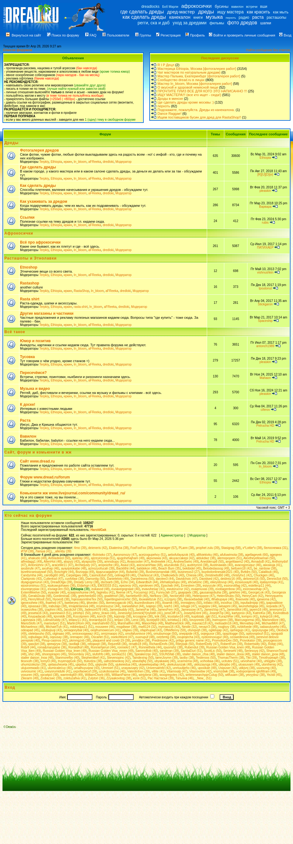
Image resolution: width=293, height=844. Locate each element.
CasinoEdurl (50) (101, 575)
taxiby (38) (187, 657)
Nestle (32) (189, 626)
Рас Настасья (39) (161, 678)
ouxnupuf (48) (145, 637)
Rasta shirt (29, 299)
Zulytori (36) (96, 678)
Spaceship (265, 321)
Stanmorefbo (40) (67, 657)
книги (198, 17)
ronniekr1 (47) (127, 647)
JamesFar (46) (145, 609)
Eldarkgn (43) (86, 585)
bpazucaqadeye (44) (110, 572)
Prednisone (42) (163, 640)
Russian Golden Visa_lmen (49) (65, 650)
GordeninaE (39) (64, 596)
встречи (251, 6)
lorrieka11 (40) (177, 620)
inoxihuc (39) (230, 602)
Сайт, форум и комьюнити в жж (38, 452)
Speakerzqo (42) (145, 654)
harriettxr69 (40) (137, 596)
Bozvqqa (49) (85, 572)
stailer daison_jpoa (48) (268, 654)
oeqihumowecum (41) (105, 630)
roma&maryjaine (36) (52, 647)
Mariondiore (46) (273, 620)
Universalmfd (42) (158, 668)
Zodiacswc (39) (51, 678)
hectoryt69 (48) (180, 596)
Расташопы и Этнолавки (30, 258)
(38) (80, 589)
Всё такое (14, 332)
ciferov (265, 409)
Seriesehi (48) (233, 650)
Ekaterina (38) (119, 548)
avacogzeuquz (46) (248, 565)
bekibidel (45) (192, 568)
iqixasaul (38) (37, 606)
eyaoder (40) (57, 592)
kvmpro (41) (250, 616)
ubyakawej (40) (165, 661)
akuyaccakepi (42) (181, 558)
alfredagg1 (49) (31, 561)
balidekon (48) (146, 568)
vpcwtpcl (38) (49, 675)
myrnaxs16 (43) (169, 626)
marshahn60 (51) (104, 623)
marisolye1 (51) (54, 623)
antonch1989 (265, 346)
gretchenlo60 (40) (90, 596)
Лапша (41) (44, 551)
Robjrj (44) (275, 644)
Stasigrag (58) (231, 548)
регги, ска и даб (153, 22)
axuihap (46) (50, 568)
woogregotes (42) (172, 675)
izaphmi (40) (53, 609)
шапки (265, 23)
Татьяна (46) (185, 678)
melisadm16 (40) (226, 623)
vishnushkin (265, 272)
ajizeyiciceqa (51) (103, 558)
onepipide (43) (189, 633)
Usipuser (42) (227, 668)
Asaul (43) (128, 565)
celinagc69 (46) (125, 575)
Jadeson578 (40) (96, 609)
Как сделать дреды (38, 185)
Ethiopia (56, 161)
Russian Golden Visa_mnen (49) (110, 650)
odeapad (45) (30, 630)
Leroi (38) (138, 620)
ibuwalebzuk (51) (151, 599)
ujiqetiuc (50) (84, 664)
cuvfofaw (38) (74, 578)
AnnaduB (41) (261, 561)
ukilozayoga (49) (205, 664)
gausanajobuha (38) (213, 592)
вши (263, 6)
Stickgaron (265, 304)
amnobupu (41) (115, 561)
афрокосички (196, 6)
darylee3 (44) (165, 578)
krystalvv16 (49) (179, 616)
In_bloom (80, 161)
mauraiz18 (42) (202, 623)
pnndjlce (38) (141, 640)
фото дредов (242, 22)
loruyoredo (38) (200, 620)
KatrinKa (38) (262, 613)
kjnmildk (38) (63, 616)
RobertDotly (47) (207, 644)
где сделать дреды (142, 11)
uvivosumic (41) (32, 671)
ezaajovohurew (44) (81, 592)
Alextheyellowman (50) (259, 558)
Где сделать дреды (38, 167)
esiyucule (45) (212, 585)
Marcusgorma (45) (248, 620)
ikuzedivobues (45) (147, 602)
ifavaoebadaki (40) (197, 599)
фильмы (217, 23)
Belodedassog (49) (216, 568)
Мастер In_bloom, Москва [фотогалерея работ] (194, 83)
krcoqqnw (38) (143, 616)
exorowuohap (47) (255, 589)
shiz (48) (34, 654)
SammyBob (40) (146, 650)
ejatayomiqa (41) (271, 582)
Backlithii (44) (125, 568)
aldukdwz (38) (206, 558)
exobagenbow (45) (228, 589)
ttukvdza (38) (93, 661)
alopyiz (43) (72, 561)
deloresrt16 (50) (254, 578)
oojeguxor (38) (211, 633)
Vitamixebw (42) (200, 671)
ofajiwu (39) (130, 630)
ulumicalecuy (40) (60, 668)
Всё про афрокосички (40, 242)
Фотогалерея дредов (39, 150)
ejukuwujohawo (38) (62, 585)
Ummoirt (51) (110, 668)
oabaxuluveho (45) (273, 626)
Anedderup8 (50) (212, 561)
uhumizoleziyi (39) (33, 664)
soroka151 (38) (122, 654)
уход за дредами (189, 22)
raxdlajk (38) (77, 644)
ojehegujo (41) (240, 630)
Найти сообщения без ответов (268, 50)
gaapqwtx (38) (188, 592)
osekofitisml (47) (122, 637)
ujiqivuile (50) (104, 664)
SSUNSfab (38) (170, 654)
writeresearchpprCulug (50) (204, 675)
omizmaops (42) (112, 633)
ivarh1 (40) (171, 606)
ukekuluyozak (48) (179, 664)
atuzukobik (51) (174, 565)
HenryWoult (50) (39, 599)
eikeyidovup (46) (221, 582)
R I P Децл (165, 65)
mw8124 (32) (147, 626)
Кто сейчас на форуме (28, 515)
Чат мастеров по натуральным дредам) (188, 72)
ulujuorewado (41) (33, 668)
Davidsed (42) (209, 578)
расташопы (276, 17)
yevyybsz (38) (255, 675)
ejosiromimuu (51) (33, 585)
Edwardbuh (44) (147, 582)
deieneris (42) (97, 548)
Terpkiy (44, 161)
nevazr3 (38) (207, 626)
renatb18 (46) (138, 644)
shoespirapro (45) (54, 654)
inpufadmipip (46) (253, 602)
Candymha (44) (31, 575)
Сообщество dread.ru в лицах (180, 80)
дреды (206, 12)
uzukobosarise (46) (112, 671)
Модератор (123, 161)
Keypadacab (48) (40, 616)
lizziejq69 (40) (156, 620)
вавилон (237, 6)
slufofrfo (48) (101, 654)
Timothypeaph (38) (272, 657)
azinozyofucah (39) (101, 568)
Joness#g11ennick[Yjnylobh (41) (140, 613)
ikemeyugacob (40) (119, 602)
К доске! (27, 404)
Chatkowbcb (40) (172, 575)
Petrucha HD (265, 425)
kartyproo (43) (241, 613)
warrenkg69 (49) (71, 675)
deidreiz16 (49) (231, 578)
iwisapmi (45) (228, 606)
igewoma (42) (266, 599)
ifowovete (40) (245, 599)
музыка (214, 17)
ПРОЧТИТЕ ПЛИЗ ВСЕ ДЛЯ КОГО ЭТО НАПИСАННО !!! (202, 91)
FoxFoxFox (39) (141, 548)
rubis (265, 222)
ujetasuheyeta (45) (61, 664)
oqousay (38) (59, 637)
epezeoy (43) (128, 585)
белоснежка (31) (276, 548)
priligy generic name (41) (193, 640)
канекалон (180, 17)
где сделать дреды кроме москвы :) (185, 102)
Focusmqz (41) (144, 592)
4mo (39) (80, 548)
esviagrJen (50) (58, 589)
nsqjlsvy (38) (227, 626)
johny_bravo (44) (104, 613)
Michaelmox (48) (32, 626)
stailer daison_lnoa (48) (37, 657)
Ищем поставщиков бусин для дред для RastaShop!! (199, 117)
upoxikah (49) (207, 668)
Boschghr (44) (64, 572)
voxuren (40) (29, 675)
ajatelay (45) (80, 558)
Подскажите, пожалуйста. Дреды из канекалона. (196, 110)
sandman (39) (169, 650)
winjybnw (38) (148, 675)
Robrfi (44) (28, 647)
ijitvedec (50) (95, 602)
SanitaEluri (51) (191, 650)
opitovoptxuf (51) (258, 633)
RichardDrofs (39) (161, 644)
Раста (25, 420)
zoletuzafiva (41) (74, 678)
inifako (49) (211, 602)
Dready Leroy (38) (86, 582)
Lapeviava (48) (31, 620)
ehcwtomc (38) (198, 582)
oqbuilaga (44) (38, 637)
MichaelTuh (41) (57, 626)
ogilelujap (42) (218, 630)
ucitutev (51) (230, 661)
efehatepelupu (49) (173, 582)
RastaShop (81, 291)
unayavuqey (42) (133, 668)
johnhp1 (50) (82, 613)
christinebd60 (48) (217, 575)
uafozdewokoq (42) (117, 661)
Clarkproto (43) (31, 578)
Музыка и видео (35, 388)
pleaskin (265, 190)
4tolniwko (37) (102, 554)
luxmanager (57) (165, 548)
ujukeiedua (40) (126, 664)
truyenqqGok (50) (70, 661)
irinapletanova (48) (82, 606)
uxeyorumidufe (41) (58, 671)
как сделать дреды (144, 17)
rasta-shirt (80, 306)
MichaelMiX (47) (273, 623)
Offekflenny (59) (175, 630)
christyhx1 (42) (241, 575)
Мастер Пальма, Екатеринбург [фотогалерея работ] (198, 76)
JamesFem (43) (168, 609)
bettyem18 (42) (241, 568)
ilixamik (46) (170, 602)
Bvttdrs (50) (249, 572)
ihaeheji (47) (54, 602)
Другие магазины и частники (46, 313)
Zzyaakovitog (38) (118, 678)
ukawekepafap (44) (151, 664)
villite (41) (158, 671)
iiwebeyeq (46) (75, 602)
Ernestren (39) (191, 585)
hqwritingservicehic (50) (120, 599)
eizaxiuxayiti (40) (246, 582)
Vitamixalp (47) (177, 671)
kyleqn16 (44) (269, 616)
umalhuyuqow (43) (87, 668)
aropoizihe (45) (108, 565)
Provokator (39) (250, 640)
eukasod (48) (101, 589)
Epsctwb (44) (170, 585)
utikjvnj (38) (247, 668)
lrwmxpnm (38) (222, 620)
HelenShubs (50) (228, 596)
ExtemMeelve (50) (33, 592)
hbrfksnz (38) (159, 596)
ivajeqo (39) (154, 606)
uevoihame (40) (251, 661)
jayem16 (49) (259, 609)
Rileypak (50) (185, 644)
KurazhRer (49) (229, 616)
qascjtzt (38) (36, 644)
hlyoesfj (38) (61, 599)
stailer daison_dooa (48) (233, 654)
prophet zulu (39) (208, 548)
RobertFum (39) (232, 644)
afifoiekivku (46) (207, 554)
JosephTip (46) (219, 613)
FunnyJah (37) (166, 592)
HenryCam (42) (252, 596)
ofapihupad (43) (151, 630)
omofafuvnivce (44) (138, 633)
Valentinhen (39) (138, 671)
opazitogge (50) (233, 633)
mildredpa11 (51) (82, 626)
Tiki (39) (251, 657)
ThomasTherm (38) (230, 657)
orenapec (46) (79, 637)
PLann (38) (186, 548)
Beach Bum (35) (169, 568)
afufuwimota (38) (231, 554)
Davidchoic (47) (186, 578)
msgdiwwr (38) (126, 626)
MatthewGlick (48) (177, 623)
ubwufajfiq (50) (142, 661)
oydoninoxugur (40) (214, 637)
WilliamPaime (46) (124, 675)
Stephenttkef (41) (93, 657)
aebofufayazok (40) (181, 554)
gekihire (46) (238, 592)
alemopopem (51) (229, 558)
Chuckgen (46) (264, 575)
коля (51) (139, 678)
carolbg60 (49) (54, 575)
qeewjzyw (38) (57, 644)
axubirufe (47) (30, 568)
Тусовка (27, 357)
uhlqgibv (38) (273, 661)
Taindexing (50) (142, 657)
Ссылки (27, 217)
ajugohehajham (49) (131, 558)
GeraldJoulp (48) (39, 596)
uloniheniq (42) (272, 664)
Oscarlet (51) (100, 637)
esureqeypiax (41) (33, 589)
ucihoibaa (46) (210, 661)
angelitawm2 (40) (238, 561)
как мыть (280, 12)
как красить (258, 11)
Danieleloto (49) (118, 578)
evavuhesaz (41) (153, 589)
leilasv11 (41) (78, 620)
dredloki (108, 161)
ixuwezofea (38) (32, 609)
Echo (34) (127, 582)
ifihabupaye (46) (222, 599)
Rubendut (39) (195, 647)
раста (258, 17)
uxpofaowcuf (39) (85, 671)
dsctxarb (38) (110, 582)
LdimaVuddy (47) (55, 620)
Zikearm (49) (30, 678)
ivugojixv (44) (207, 606)
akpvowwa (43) (156, 558)
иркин (68, 161)
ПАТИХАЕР (265, 247)
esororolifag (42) (235, 585)
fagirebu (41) (105, 592)
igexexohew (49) (32, 602)
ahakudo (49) (37, 558)
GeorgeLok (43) (259, 592)
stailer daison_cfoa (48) (198, 654)
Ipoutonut (265, 288)
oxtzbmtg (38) (166, 637)
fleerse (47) (124, 592)
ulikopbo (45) (228, 664)
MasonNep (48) (152, 623)
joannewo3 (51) (60, 613)
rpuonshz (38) (173, 647)
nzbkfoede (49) (247, 626)
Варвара (265, 206)
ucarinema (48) (187, 661)
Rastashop (29, 283)
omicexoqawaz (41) (85, 633)
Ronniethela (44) (150, 647)
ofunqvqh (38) (197, 630)
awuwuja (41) (272, 565)
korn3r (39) (104, 616)
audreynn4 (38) (197, 565)
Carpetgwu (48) (77, 575)
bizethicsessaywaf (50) (36, 572)
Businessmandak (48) (161, 572)
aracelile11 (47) (62, 565)
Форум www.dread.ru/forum (45, 477)
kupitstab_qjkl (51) (204, 616)
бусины (222, 6)
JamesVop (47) (214, 609)
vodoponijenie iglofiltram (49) (256, 671)
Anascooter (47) (138, 561)
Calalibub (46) (268, 572)
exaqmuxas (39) (202, 589)
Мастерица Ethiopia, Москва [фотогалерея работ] (196, 68)
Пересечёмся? (33, 373)
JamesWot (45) (237, 609)
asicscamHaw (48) (149, 565)
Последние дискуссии (220, 58)
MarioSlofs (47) (31, 623)
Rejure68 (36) (117, 644)
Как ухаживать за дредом (43, 201)
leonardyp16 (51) (101, 620)
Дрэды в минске (170, 98)
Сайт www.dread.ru (37, 461)
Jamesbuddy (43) (122, 609)
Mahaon (265, 378)
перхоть (231, 17)
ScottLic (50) (212, 650)
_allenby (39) (62, 551)
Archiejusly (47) (86, 565)
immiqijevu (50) (191, 602)
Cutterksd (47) (53, 578)
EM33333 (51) (107, 585)
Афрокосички (18, 233)
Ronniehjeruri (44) (103, 647)
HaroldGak (99, 529)
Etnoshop (28, 267)
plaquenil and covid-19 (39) (112, 640)
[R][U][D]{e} (265, 174)
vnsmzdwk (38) (223, 671)
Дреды (11, 143)
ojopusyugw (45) (263, 630)
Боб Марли (170, 6)
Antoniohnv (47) (39, 565)
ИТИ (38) (27, 551)
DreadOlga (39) (61, 582)
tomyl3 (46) (48, 661)
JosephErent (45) (196, 613)
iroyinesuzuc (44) (108, 606)
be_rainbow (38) (265, 568)
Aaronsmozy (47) (125, 554)
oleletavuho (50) (39, 633)
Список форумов (17, 50)
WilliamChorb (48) (97, 675)
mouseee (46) (105, 626)
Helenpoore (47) (203, 596)
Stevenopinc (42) (119, 657)
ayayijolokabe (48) (73, 568)
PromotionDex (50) (225, 640)
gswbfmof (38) (114, 596)
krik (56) (160, 616)
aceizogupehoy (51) (152, 554)
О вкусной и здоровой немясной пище (187, 87)
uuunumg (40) (266, 668)
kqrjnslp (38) (123, 616)
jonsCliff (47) (173, 613)
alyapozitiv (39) (92, 561)
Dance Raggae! (169, 113)
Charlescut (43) (148, 575)
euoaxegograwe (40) (126, 589)
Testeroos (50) (206, 657)
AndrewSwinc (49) (186, 561)
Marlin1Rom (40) (78, 623)
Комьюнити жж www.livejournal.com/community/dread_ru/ (72, 493)
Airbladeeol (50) (59, 558)
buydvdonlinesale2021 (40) (220, 572)
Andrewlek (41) (161, 561)
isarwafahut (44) (133, 606)
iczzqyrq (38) (173, 599)
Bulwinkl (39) (135, 572)
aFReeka (94, 161)
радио (244, 17)
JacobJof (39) (73, 609)
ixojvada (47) (275, 606)
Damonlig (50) (95, 578)
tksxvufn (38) (30, 661)
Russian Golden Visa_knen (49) (228, 647)
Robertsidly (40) (255, 644)
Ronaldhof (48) (78, 647)
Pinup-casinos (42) (54, 640)
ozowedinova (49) (242, 637)
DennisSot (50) (277, 578)
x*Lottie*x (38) (252, 548)
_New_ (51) (203, 678)
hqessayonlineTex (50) (87, 599)
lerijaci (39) (122, 620)
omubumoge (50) (165, 633)
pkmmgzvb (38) (80, 640)
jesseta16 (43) (38, 613)
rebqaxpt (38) (96, 644)
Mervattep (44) (250, 623)
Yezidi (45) (274, 675)
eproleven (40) (149, 585)
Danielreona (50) (142, 578)
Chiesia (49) (194, 575)
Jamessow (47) (191, 609)
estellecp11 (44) (259, 585)
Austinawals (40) (221, 565)
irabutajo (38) (57, 606)
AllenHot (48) (53, 561)
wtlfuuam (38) (234, 675)
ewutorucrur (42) (177, 589)
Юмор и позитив (35, 341)
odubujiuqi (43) (51, 630)
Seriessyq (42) (254, 650)
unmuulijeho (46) (184, 668)
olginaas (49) (61, 633)
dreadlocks (150, 6)
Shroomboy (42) (79, 654)
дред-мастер (181, 11)
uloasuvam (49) (249, 664)
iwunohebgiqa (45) (251, 606)
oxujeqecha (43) (188, 637)
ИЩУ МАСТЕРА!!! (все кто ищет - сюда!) (189, 95)
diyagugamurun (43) (35, 582)
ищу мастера (230, 11)
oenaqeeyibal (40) (76, 630)
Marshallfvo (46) (129, 623)
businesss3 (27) (189, 572)
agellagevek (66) (256, 554)
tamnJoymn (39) (166, 657)
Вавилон (28, 436)
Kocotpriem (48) (84, 616)
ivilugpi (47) (188, 606)
